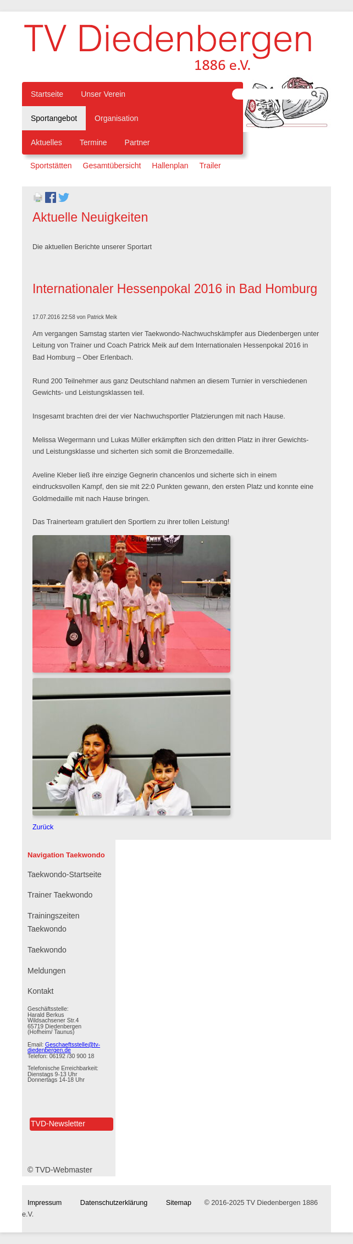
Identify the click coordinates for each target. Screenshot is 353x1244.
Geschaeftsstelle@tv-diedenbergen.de (63, 1047)
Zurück (43, 827)
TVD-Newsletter (58, 1123)
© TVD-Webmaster (59, 1169)
